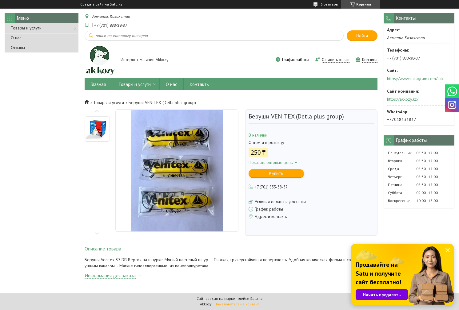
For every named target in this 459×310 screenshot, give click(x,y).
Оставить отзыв (335, 59)
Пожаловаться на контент (236, 304)
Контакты (200, 84)
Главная (98, 84)
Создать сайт (91, 4)
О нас (16, 38)
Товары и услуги (26, 28)
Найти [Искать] (362, 35)
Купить (276, 173)
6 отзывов (329, 4)
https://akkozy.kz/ (402, 99)
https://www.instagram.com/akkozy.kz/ (417, 78)
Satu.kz (256, 298)
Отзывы (18, 47)
